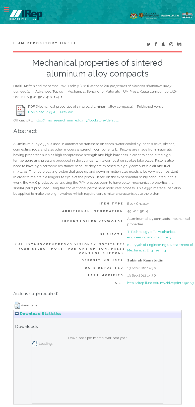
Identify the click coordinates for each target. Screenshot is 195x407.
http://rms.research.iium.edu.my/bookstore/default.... (78, 120)
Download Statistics (38, 313)
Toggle (9, 9)
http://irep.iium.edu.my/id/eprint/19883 (160, 283)
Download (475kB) (42, 112)
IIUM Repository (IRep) (44, 43)
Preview (66, 112)
